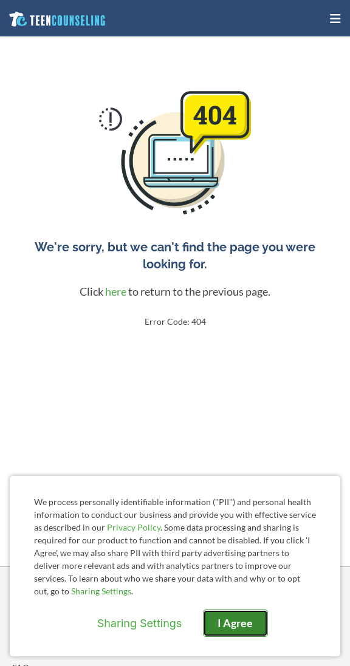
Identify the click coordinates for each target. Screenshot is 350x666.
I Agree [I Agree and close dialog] (235, 623)
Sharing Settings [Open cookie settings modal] (139, 623)
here (115, 291)
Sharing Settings (101, 591)
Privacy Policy (133, 527)
